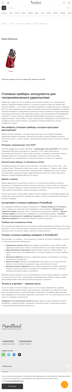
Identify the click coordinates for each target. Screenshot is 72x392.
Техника (55, 13)
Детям (23, 13)
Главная (4, 24)
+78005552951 (25, 341)
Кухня (11, 13)
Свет (42, 13)
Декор (37, 13)
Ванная (17, 13)
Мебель (48, 13)
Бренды (62, 13)
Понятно (12, 386)
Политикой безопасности (15, 381)
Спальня (4, 13)
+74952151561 (8, 341)
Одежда (30, 13)
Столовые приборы (24, 24)
